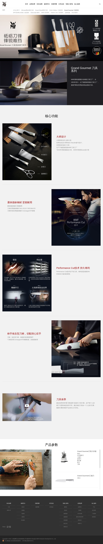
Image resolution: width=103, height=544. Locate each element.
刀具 (9, 507)
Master (65, 510)
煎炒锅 (23, 513)
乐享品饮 (61, 4)
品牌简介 (80, 507)
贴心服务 (77, 4)
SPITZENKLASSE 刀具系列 (21, 12)
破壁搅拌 (66, 513)
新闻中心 (80, 523)
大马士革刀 (16, 10)
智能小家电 (69, 4)
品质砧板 (67, 12)
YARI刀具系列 (45, 12)
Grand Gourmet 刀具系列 (71, 10)
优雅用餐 (54, 4)
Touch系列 (75, 12)
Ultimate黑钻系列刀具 (27, 10)
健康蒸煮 (66, 516)
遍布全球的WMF (79, 516)
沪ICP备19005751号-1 (28, 540)
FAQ (94, 507)
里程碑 (79, 510)
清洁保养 (94, 510)
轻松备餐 (39, 4)
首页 (26, 4)
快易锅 (23, 510)
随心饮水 (66, 523)
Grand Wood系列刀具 (41, 10)
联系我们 (94, 516)
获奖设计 (80, 520)
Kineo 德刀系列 (35, 12)
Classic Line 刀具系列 (57, 12)
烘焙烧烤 (66, 520)
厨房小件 (9, 510)
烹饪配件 (23, 520)
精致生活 (66, 526)
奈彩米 (23, 507)
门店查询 (94, 513)
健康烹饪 (47, 4)
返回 (3, 10)
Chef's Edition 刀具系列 (56, 10)
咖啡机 (65, 507)
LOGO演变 (79, 513)
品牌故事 (32, 4)
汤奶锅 (23, 516)
